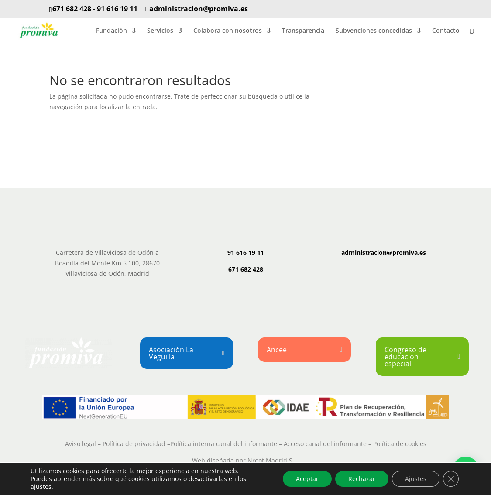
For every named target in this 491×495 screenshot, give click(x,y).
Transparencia (303, 31)
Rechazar (361, 478)
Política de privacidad (134, 444)
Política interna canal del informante (223, 444)
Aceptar (307, 478)
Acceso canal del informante (325, 444)
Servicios (160, 31)
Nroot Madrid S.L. (273, 460)
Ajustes (415, 478)
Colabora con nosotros (227, 31)
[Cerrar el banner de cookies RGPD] (451, 479)
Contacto (446, 31)
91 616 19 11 (117, 9)
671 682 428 (71, 9)
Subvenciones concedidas (374, 31)
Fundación (111, 31)
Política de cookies (399, 444)
